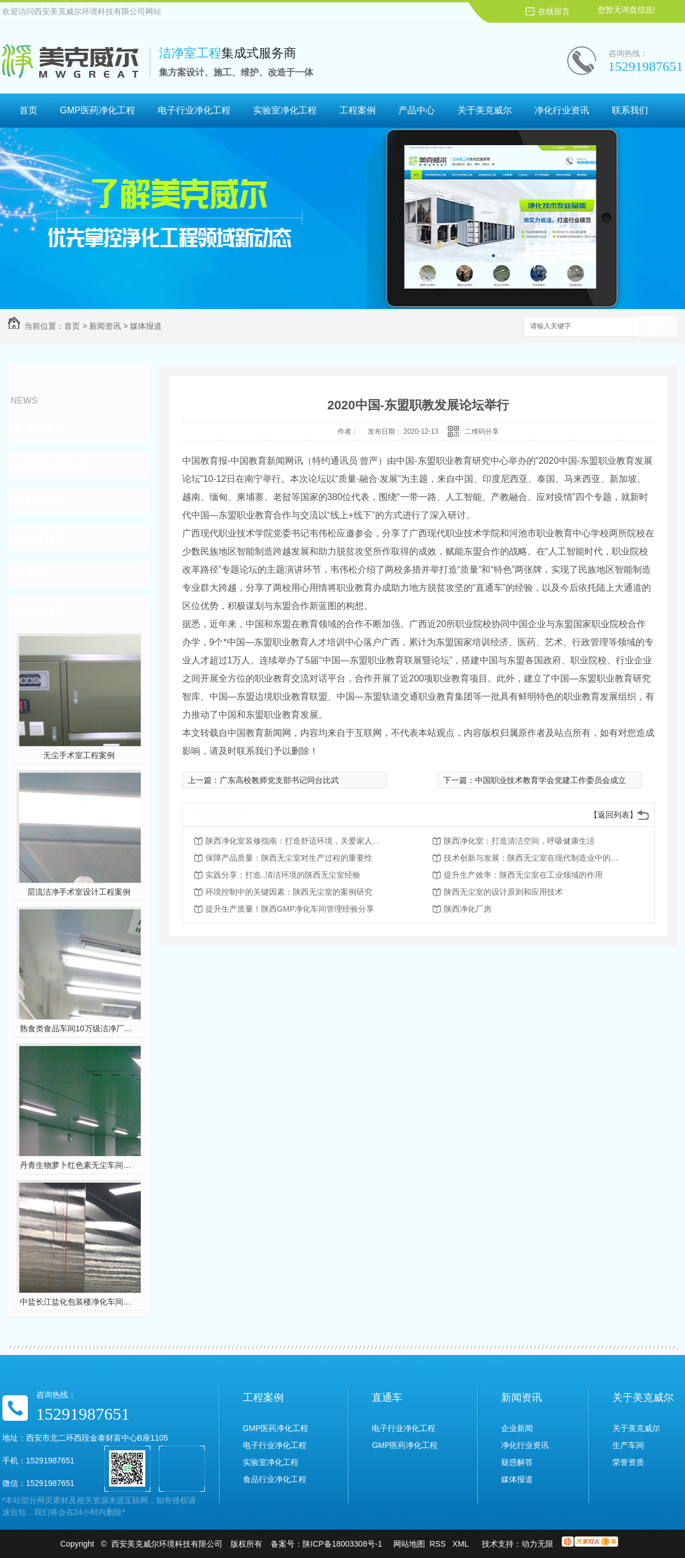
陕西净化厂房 (467, 908)
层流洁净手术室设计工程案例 (79, 891)
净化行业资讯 (562, 110)
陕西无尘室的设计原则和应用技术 (503, 891)
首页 (28, 110)
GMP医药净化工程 (97, 110)
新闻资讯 (105, 326)
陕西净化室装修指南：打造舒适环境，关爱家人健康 (296, 840)
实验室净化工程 (285, 110)
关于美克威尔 (484, 110)
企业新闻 (45, 428)
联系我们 (630, 110)
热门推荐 (45, 610)
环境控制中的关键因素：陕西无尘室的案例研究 (288, 891)
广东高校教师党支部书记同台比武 (279, 780)
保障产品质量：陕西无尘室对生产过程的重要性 (288, 857)
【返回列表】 (613, 814)
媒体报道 (146, 326)
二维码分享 (482, 431)
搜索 (658, 327)
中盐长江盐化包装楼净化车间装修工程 (78, 1301)
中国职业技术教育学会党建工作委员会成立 (550, 780)
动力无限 (537, 1543)
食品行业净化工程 (274, 1479)
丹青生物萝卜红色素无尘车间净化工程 (78, 1165)
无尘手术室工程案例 (79, 755)
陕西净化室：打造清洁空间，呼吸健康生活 (519, 840)
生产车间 (628, 1445)
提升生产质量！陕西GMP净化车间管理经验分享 (290, 908)
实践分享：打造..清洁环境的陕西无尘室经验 (283, 874)
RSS (439, 1543)
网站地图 (409, 1543)
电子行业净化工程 (194, 110)
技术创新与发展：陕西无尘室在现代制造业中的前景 (534, 857)
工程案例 (357, 110)
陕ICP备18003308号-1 (342, 1543)
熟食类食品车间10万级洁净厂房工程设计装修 (78, 1028)
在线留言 (554, 11)
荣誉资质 (628, 1462)
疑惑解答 (45, 501)
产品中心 (416, 110)
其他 (35, 573)
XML (461, 1543)
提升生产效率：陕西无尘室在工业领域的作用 (523, 874)
